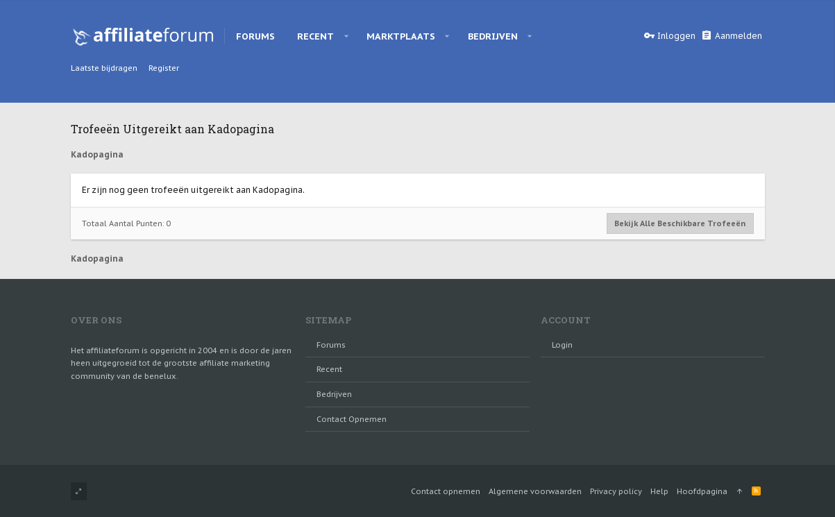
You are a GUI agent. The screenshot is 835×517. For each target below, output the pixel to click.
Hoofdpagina (702, 491)
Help (659, 491)
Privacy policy (616, 491)
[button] (346, 36)
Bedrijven (334, 394)
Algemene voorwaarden (535, 491)
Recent (329, 369)
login (562, 345)
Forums (331, 345)
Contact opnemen (352, 419)
